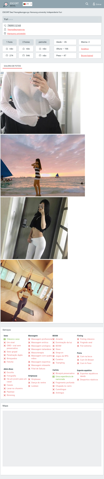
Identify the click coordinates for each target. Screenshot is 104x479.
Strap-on (59, 352)
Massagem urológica (40, 346)
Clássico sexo (13, 339)
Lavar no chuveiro (15, 388)
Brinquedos (12, 358)
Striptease (35, 379)
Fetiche (10, 362)
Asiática (85, 49)
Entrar (97, 3)
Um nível (11, 342)
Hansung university (38, 12)
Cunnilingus (61, 389)
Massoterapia (37, 352)
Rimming (11, 395)
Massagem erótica (39, 342)
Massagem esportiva (40, 362)
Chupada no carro (64, 386)
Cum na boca (86, 356)
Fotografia (11, 376)
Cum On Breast (87, 360)
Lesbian (34, 386)
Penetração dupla (14, 355)
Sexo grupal (12, 351)
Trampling (60, 363)
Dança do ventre (38, 382)
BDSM (58, 346)
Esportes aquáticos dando (89, 374)
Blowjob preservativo (65, 373)
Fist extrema (85, 346)
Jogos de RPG (62, 356)
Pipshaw (10, 392)
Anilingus (60, 393)
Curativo (59, 359)
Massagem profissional (42, 339)
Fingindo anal (86, 342)
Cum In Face (85, 363)
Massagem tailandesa (41, 349)
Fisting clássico (87, 339)
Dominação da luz (64, 342)
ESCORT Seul (8, 12)
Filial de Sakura (38, 368)
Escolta (10, 372)
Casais (10, 385)
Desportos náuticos (89, 379)
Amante (59, 339)
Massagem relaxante (40, 365)
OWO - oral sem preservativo (14, 347)
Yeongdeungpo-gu (21, 12)
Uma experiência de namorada (64, 377)
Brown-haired (87, 55)
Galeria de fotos (12, 66)
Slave (58, 349)
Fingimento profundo (65, 382)
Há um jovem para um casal (17, 380)
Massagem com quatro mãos (41, 357)
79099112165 (14, 25)
